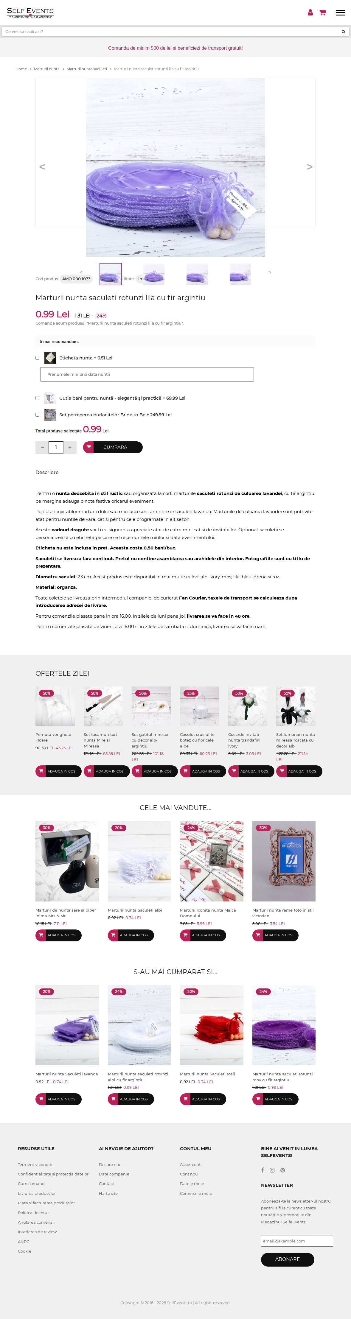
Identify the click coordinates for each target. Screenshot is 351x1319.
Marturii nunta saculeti (89, 69)
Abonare (287, 1259)
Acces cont (190, 1164)
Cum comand (31, 1183)
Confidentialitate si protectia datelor (53, 1174)
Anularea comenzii (36, 1222)
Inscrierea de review (37, 1231)
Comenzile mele (196, 1193)
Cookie (24, 1251)
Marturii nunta (49, 69)
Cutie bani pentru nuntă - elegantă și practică (110, 398)
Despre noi (109, 1164)
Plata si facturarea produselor (46, 1202)
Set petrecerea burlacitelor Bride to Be (102, 415)
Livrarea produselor (37, 1193)
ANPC (23, 1241)
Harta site (108, 1193)
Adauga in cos (61, 771)
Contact (106, 1183)
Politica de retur (33, 1212)
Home (23, 69)
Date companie (114, 1174)
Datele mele (192, 1183)
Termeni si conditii (36, 1164)
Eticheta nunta (76, 358)
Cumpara (115, 447)
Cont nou (189, 1174)
